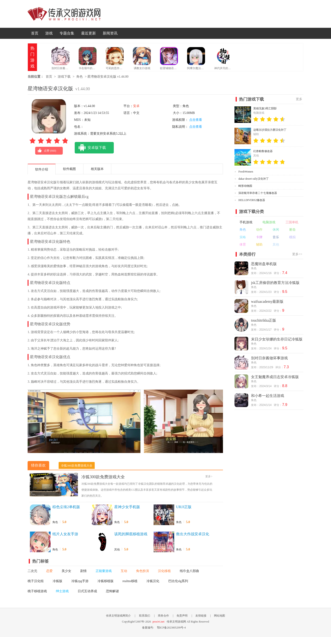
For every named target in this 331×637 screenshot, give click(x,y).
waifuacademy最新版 (267, 301)
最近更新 (88, 33)
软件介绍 (41, 169)
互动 (124, 571)
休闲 (276, 229)
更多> (208, 476)
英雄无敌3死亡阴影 (265, 108)
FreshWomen (245, 171)
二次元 (32, 571)
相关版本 (97, 169)
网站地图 (219, 615)
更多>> (297, 254)
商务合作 (163, 615)
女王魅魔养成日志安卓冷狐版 (275, 377)
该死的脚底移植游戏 (130, 534)
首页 (34, 33)
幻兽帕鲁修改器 (263, 151)
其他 (117, 549)
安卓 (136, 106)
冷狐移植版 (105, 581)
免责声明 (182, 615)
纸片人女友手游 (65, 534)
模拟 (292, 237)
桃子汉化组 (36, 581)
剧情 (83, 571)
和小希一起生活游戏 (267, 396)
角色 (79, 76)
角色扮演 (142, 571)
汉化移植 (164, 571)
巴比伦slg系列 (178, 581)
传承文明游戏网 (64, 14)
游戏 (49, 33)
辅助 (259, 244)
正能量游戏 (104, 571)
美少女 (66, 571)
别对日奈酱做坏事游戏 (269, 358)
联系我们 (144, 615)
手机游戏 (246, 222)
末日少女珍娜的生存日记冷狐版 (276, 339)
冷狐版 (57, 581)
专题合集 (67, 33)
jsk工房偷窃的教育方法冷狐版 (275, 283)
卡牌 (259, 237)
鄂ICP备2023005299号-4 (171, 627)
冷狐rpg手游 (79, 581)
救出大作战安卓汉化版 (192, 534)
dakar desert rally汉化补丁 (253, 178)
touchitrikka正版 (263, 320)
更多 (299, 99)
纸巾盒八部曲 (189, 571)
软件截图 (69, 169)
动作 (259, 229)
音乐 (276, 237)
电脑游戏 (269, 222)
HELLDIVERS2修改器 (251, 200)
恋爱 (49, 571)
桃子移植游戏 (37, 591)
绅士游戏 (62, 591)
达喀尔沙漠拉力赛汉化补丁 (269, 129)
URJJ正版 (183, 507)
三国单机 (291, 222)
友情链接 (200, 615)
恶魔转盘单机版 (264, 264)
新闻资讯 (110, 33)
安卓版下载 (90, 147)
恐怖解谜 (112, 591)
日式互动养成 (87, 591)
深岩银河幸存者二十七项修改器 (257, 193)
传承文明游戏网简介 (118, 615)
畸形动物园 (245, 185)
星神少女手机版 (127, 507)
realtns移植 (130, 581)
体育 (243, 244)
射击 (292, 229)
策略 (243, 237)
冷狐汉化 (152, 581)
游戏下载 (64, 76)
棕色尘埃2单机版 (66, 507)
